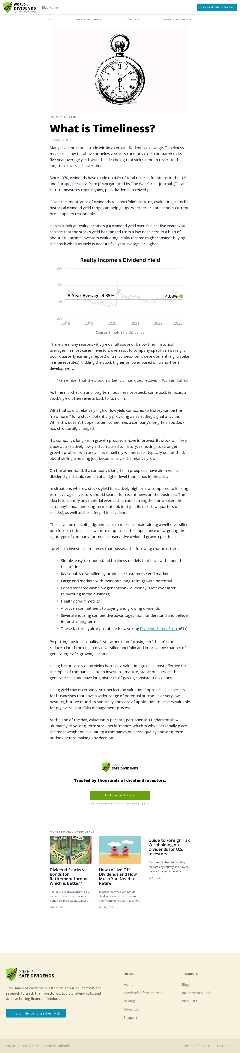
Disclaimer (225, 1045)
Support (130, 1017)
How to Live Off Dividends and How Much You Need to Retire (118, 876)
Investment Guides (89, 19)
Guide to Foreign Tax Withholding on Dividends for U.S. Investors (169, 846)
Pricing (129, 1001)
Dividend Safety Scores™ (143, 992)
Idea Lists (132, 19)
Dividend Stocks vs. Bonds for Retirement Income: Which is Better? (70, 876)
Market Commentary (176, 19)
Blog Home (50, 7)
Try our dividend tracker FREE (36, 1013)
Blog (185, 984)
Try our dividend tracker (217, 7)
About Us (131, 1009)
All (51, 19)
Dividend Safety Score (159, 628)
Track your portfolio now (120, 795)
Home (128, 984)
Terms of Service (196, 1045)
